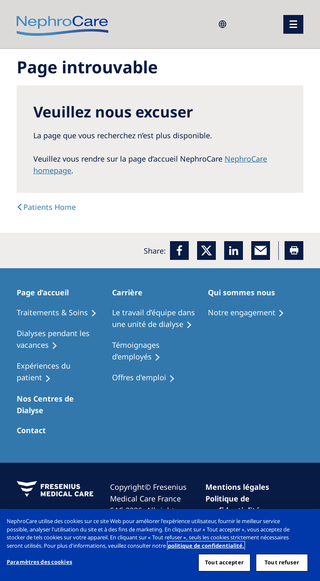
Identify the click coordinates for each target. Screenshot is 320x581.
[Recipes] (64, 339)
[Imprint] (241, 487)
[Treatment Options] (60, 313)
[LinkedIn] (233, 250)
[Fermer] (307, 522)
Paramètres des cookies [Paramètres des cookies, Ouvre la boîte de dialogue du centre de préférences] (39, 562)
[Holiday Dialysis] (64, 372)
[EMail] (260, 250)
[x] (206, 250)
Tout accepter (224, 562)
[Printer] (294, 250)
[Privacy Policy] (248, 504)
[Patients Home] (47, 292)
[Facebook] (179, 250)
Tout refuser (282, 562)
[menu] (293, 24)
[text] (46, 207)
